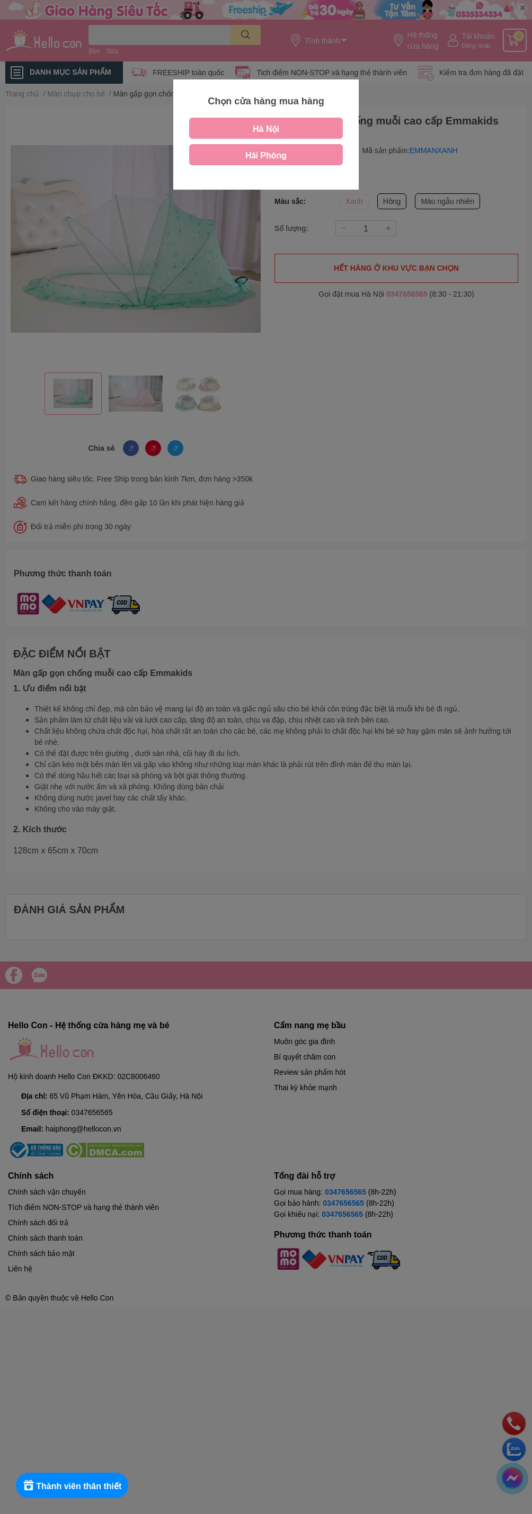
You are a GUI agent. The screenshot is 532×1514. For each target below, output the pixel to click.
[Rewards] (74, 1485)
